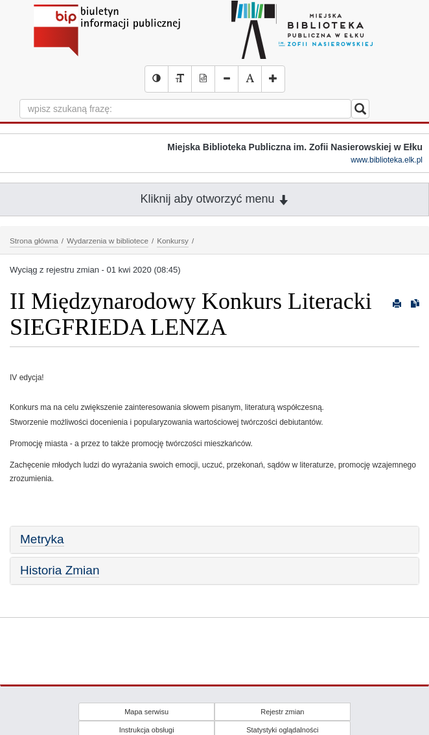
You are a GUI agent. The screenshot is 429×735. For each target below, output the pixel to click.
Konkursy (173, 240)
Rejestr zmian (282, 712)
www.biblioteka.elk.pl (387, 159)
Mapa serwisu (146, 712)
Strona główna (34, 240)
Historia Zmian (59, 570)
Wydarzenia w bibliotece (107, 240)
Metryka (42, 539)
